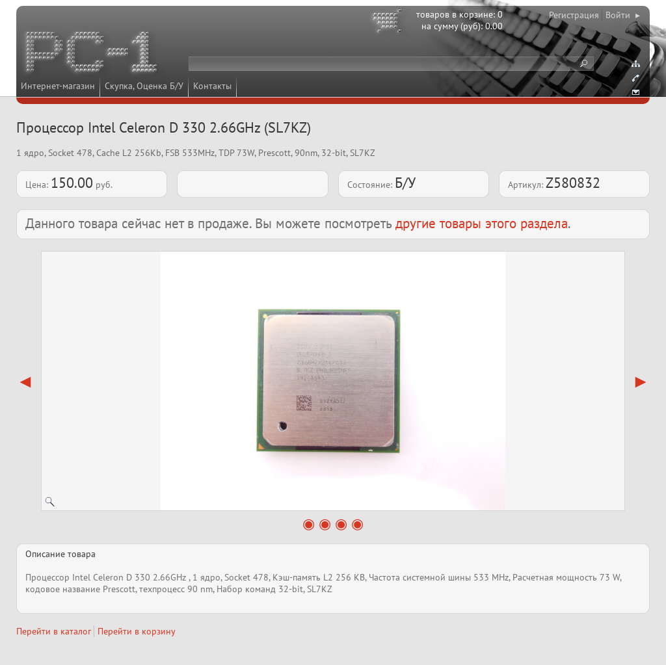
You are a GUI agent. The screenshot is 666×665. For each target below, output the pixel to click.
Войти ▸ (623, 15)
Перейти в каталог (53, 631)
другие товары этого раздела (481, 223)
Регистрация (574, 15)
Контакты (212, 86)
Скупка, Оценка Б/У (144, 86)
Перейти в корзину (137, 631)
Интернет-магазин (58, 86)
